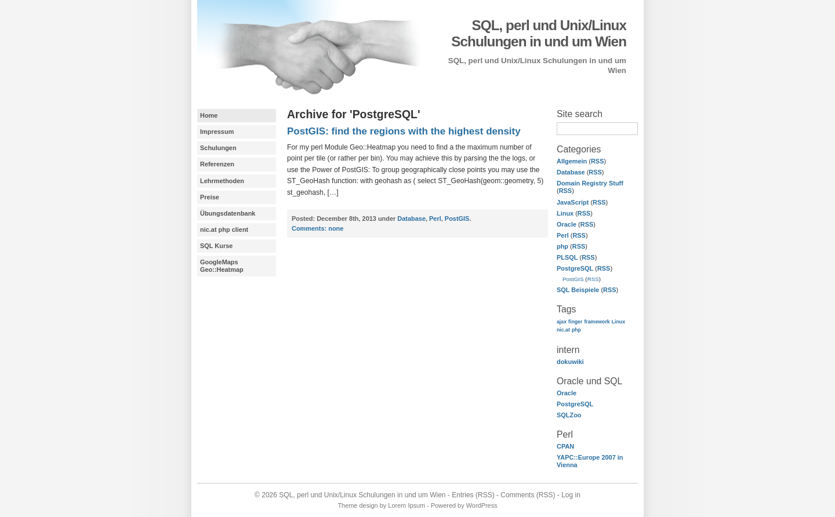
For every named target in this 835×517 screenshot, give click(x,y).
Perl (563, 235)
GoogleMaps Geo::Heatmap (222, 265)
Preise (209, 197)
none (317, 228)
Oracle (566, 224)
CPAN (565, 446)
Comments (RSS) (527, 495)
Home (208, 115)
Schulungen (218, 147)
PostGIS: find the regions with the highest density (404, 131)
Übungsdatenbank (227, 213)
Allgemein (572, 161)
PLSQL (567, 257)
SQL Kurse (216, 245)
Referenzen (217, 164)
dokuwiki (570, 361)
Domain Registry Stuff (590, 183)
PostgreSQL (575, 268)
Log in (570, 495)
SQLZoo (569, 415)
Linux (565, 213)
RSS (597, 161)
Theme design (357, 505)
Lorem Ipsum (406, 505)
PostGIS (573, 279)
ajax (562, 322)
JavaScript (573, 202)
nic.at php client (224, 229)
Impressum (217, 131)
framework (596, 322)
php (562, 246)
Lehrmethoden (222, 180)
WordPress (482, 505)
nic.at (563, 330)
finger (575, 322)
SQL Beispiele (578, 289)
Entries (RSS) (473, 495)
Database (571, 172)
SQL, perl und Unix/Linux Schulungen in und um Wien (538, 33)
